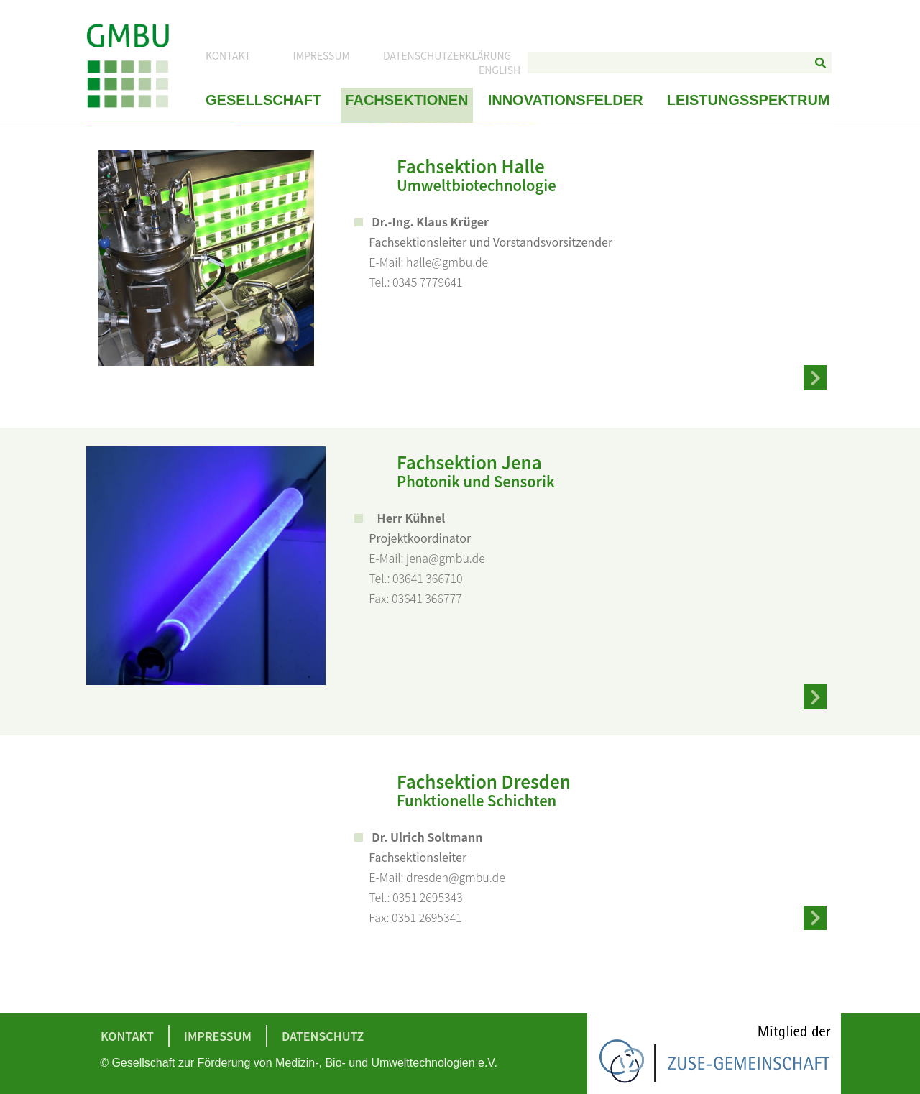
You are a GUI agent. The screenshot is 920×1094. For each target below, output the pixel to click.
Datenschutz (323, 1035)
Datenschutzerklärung (447, 56)
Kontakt (228, 56)
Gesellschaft (263, 101)
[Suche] (821, 63)
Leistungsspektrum (748, 101)
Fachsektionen (406, 101)
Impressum (321, 56)
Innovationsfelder (565, 101)
